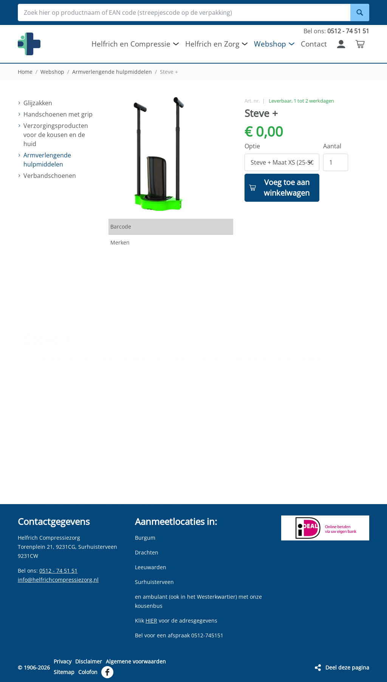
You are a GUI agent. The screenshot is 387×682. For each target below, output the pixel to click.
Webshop (52, 71)
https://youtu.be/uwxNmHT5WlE (69, 497)
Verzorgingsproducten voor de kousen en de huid (55, 134)
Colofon (88, 672)
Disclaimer (88, 661)
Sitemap (64, 672)
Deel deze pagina (347, 667)
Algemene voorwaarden (136, 661)
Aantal (332, 146)
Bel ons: (336, 31)
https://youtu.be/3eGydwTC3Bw (68, 468)
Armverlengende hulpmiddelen (112, 71)
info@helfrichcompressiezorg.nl (58, 579)
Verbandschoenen (49, 175)
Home (25, 71)
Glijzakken (37, 103)
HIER (151, 620)
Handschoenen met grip (58, 114)
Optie (252, 146)
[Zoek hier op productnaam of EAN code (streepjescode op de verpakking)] (193, 12)
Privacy (62, 661)
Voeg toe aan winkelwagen (287, 187)
